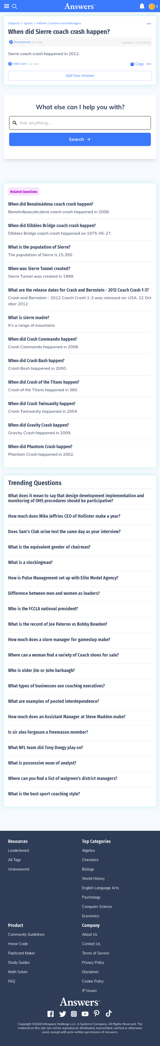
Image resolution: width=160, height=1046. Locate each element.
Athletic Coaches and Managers (59, 23)
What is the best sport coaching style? (44, 794)
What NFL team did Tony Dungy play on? (45, 747)
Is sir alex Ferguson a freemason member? (48, 732)
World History (93, 878)
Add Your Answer (80, 75)
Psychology (91, 897)
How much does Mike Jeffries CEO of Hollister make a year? (64, 516)
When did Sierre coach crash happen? (59, 32)
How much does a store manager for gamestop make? (59, 639)
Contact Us (91, 944)
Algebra (88, 850)
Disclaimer (90, 972)
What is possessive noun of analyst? (42, 763)
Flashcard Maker (21, 953)
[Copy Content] (137, 64)
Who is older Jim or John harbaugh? (41, 670)
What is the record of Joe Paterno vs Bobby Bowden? (57, 624)
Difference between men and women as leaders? (54, 593)
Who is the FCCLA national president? (43, 609)
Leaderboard (18, 850)
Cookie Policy (93, 981)
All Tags (14, 860)
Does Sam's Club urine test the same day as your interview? (64, 531)
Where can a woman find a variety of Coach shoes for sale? (63, 655)
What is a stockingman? (30, 562)
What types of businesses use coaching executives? (56, 686)
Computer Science (97, 906)
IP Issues (89, 990)
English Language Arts (100, 888)
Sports (28, 23)
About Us (89, 934)
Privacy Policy (93, 962)
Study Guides (19, 962)
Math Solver (18, 972)
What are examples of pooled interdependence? (53, 701)
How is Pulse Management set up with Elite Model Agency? (63, 578)
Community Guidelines (26, 934)
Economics (90, 916)
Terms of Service (95, 953)
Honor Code (18, 944)
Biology (88, 869)
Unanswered (18, 869)
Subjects (14, 23)
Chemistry (90, 860)
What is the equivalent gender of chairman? (49, 547)
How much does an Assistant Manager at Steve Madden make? (66, 717)
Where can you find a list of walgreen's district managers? (62, 778)
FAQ (11, 981)
